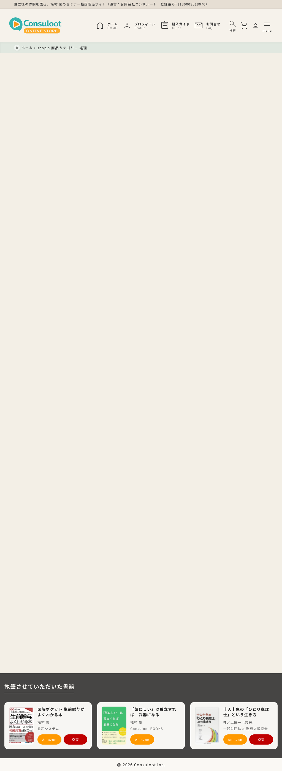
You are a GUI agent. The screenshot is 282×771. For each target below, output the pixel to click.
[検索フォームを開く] (226, 25)
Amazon (49, 739)
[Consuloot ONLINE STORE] (42, 26)
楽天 (75, 739)
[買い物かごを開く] (239, 25)
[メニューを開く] (250, 25)
